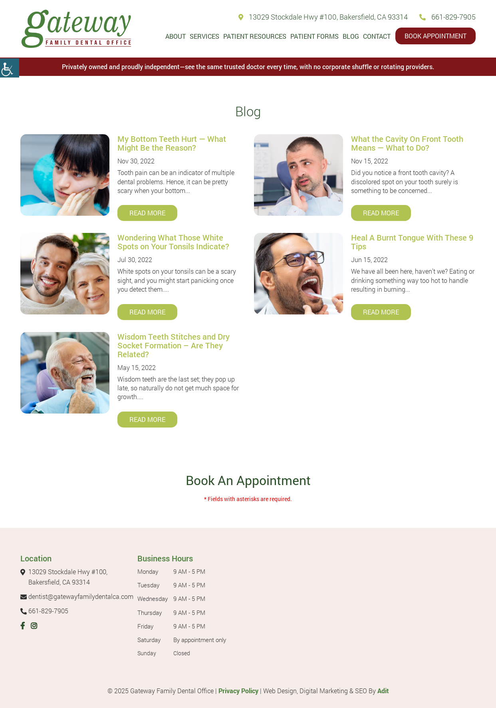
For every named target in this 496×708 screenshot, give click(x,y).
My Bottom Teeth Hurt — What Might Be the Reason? (171, 143)
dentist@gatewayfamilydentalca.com (76, 596)
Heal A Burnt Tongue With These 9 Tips (412, 241)
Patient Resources (254, 36)
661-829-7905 (447, 17)
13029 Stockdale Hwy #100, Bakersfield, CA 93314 (323, 17)
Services (204, 36)
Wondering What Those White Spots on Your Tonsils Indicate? (173, 241)
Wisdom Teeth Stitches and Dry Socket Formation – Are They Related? (173, 345)
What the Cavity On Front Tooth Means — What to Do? (407, 143)
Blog (351, 36)
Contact (377, 36)
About (175, 36)
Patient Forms (314, 36)
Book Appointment (435, 36)
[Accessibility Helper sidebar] (9, 68)
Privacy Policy (238, 690)
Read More (147, 213)
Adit (383, 690)
